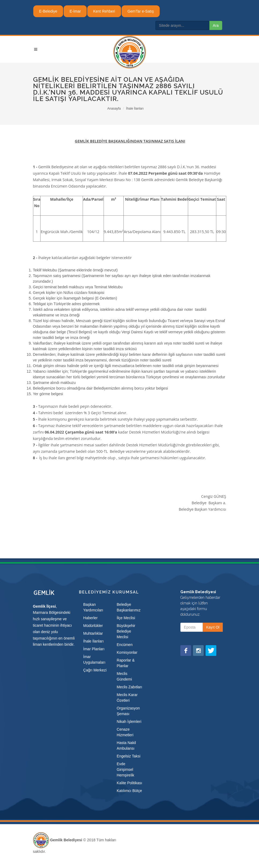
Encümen (125, 644)
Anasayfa (114, 108)
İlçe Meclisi (126, 618)
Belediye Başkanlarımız (129, 607)
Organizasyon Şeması (128, 711)
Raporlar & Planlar (126, 663)
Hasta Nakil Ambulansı (126, 745)
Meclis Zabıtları (129, 687)
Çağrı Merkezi (95, 670)
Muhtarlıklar (93, 633)
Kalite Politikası (129, 783)
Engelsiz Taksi (128, 756)
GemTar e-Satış (140, 11)
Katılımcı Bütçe (129, 791)
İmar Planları (93, 649)
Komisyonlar (127, 652)
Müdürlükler (93, 625)
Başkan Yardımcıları (93, 607)
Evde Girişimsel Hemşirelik (125, 769)
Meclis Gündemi (124, 676)
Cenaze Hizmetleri (125, 732)
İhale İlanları (135, 108)
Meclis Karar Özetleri (127, 698)
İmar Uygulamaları (94, 659)
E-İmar (75, 11)
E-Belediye (48, 11)
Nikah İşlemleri (129, 721)
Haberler (90, 618)
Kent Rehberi (104, 11)
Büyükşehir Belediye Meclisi (126, 631)
